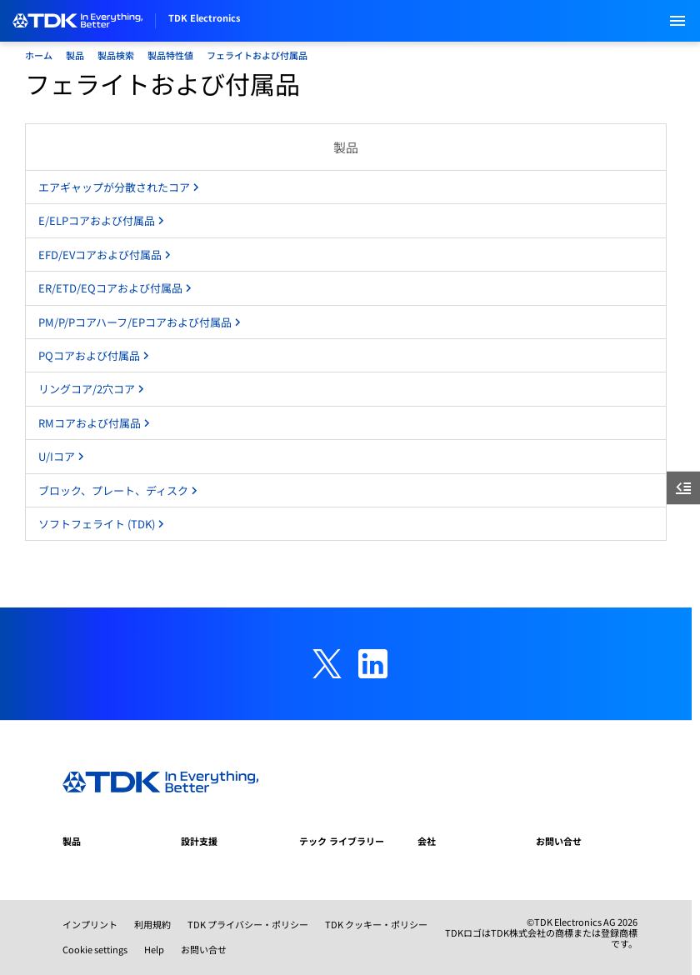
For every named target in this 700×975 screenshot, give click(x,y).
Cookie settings (95, 949)
